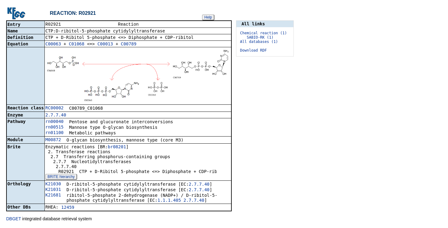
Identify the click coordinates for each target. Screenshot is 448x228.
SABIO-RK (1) (260, 37)
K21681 (53, 195)
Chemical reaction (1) (263, 33)
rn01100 (54, 133)
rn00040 (54, 122)
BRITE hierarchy (61, 177)
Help (208, 17)
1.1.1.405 (169, 200)
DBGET (13, 219)
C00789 (129, 44)
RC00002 (54, 108)
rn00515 (54, 127)
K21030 (53, 184)
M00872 (53, 140)
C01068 (77, 44)
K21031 (53, 190)
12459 (67, 207)
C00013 (105, 44)
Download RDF (253, 50)
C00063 (53, 44)
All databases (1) (259, 42)
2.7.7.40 (55, 115)
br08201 (117, 147)
